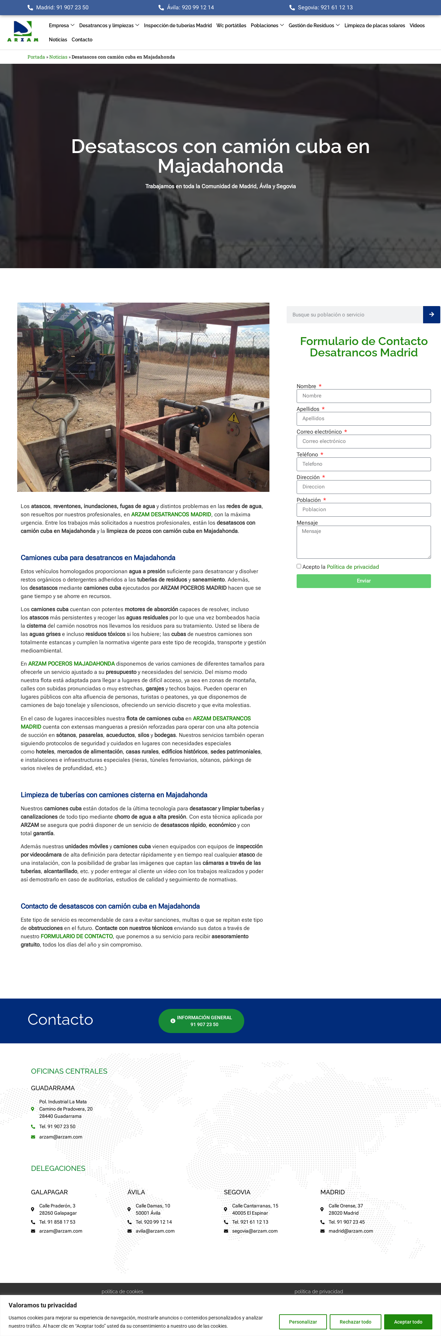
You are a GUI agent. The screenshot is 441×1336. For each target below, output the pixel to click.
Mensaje (307, 523)
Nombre (307, 386)
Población (309, 500)
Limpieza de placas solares (375, 25)
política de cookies (122, 1291)
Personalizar (303, 1322)
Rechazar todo (355, 1322)
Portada (36, 57)
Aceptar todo (408, 1322)
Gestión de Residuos (314, 26)
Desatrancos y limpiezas (109, 26)
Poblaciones (267, 26)
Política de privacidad (353, 567)
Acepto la (340, 567)
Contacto (82, 39)
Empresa (61, 26)
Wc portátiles (231, 25)
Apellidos (309, 409)
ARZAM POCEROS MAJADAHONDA (71, 663)
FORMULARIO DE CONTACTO (77, 936)
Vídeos (417, 25)
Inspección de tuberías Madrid (178, 25)
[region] (220, 1315)
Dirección (309, 477)
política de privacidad (319, 1291)
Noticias (58, 39)
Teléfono (308, 454)
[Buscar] (431, 314)
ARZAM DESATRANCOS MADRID (171, 514)
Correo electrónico (320, 432)
